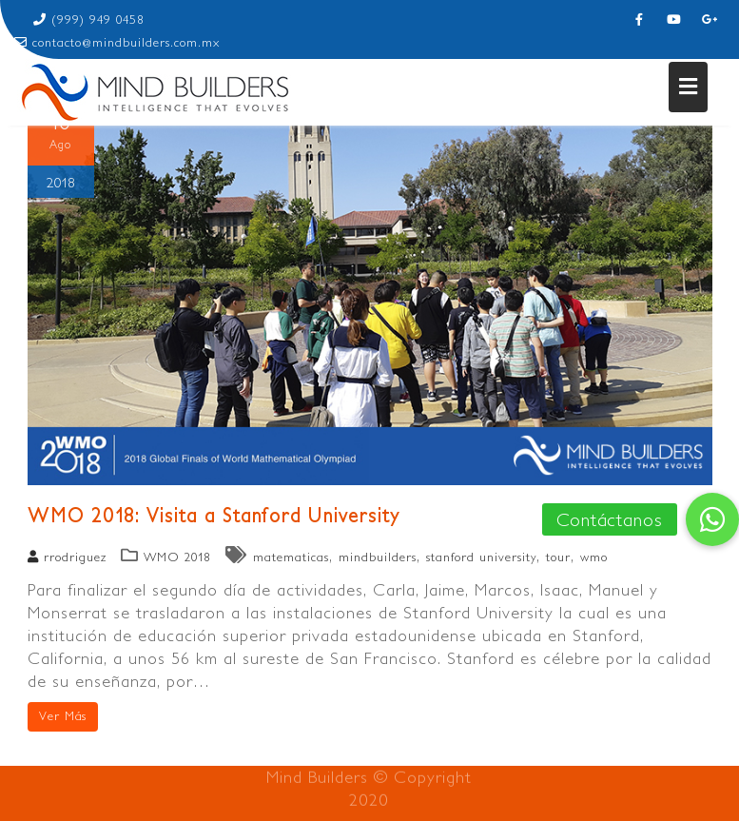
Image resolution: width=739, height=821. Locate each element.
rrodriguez (67, 557)
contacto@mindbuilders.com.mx (117, 42)
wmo (594, 557)
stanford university (481, 557)
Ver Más (63, 716)
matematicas (291, 557)
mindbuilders (378, 557)
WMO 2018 (177, 557)
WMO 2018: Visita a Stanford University (214, 514)
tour (558, 557)
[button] (712, 519)
